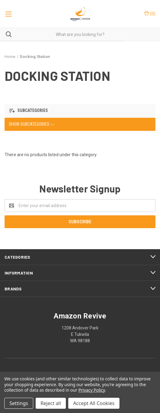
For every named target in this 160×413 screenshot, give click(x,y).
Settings (18, 403)
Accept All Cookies (94, 403)
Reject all (51, 403)
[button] (80, 111)
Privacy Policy (91, 390)
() (149, 13)
